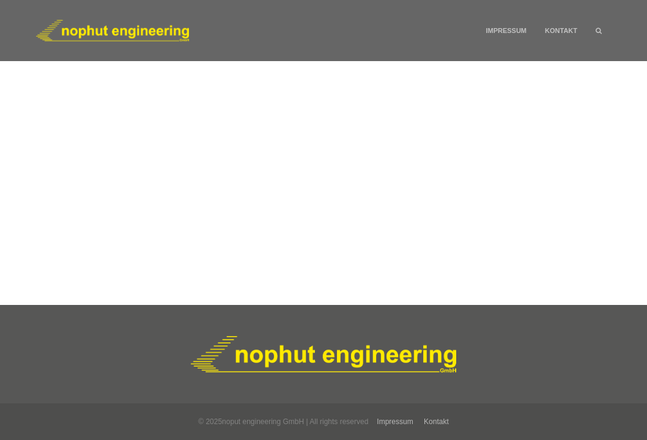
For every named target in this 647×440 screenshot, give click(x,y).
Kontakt (561, 30)
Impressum (506, 30)
